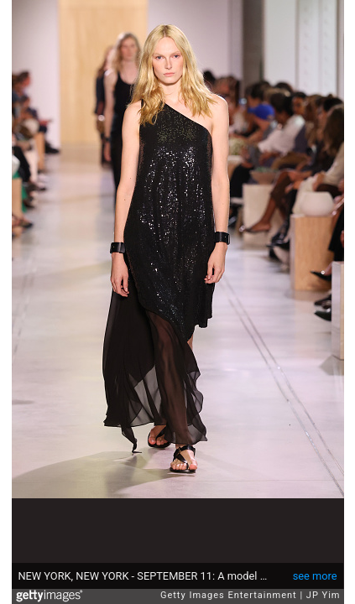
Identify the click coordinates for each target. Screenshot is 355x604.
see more (315, 576)
